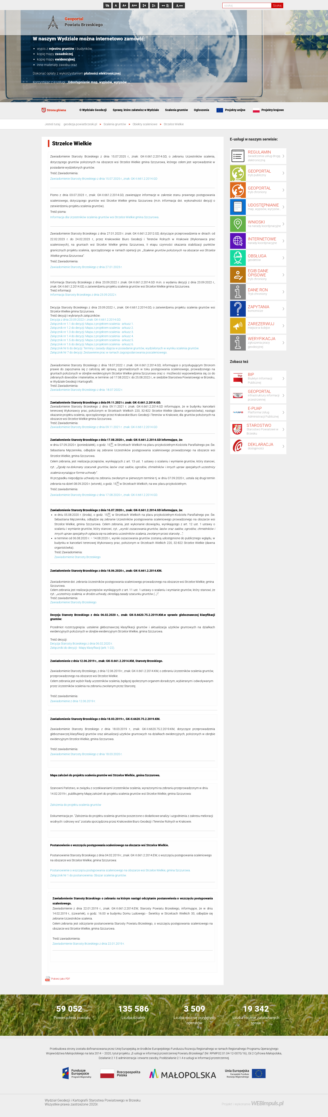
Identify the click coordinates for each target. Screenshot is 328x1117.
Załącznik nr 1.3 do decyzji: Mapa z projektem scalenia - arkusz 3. (92, 332)
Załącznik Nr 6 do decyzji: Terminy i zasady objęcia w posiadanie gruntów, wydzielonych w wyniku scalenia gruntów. (124, 348)
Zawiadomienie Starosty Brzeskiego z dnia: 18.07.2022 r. (86, 389)
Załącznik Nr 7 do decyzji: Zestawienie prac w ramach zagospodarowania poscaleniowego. (108, 352)
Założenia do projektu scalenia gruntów (75, 804)
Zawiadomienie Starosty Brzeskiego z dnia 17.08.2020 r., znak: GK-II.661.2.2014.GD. (104, 495)
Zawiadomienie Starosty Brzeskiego (77, 557)
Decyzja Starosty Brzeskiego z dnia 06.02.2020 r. (81, 643)
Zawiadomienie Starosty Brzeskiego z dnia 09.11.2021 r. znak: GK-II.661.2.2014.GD (103, 427)
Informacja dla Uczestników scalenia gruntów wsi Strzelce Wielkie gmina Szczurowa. (104, 217)
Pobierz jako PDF (57, 978)
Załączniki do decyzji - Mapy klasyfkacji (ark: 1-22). (82, 647)
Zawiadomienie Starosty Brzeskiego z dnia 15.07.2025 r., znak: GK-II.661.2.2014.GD (103, 178)
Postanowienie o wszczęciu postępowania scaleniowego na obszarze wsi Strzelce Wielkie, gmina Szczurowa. (120, 870)
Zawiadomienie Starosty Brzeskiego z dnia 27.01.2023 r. (86, 267)
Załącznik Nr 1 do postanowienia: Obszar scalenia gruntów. (88, 875)
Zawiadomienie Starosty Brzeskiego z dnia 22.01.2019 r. (88, 943)
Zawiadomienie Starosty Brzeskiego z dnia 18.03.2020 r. (86, 754)
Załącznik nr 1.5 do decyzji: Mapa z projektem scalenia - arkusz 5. (92, 340)
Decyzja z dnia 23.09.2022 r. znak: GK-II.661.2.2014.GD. (85, 319)
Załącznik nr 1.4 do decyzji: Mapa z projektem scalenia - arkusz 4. (92, 336)
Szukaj (277, 5)
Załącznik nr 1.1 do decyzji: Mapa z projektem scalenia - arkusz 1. (92, 323)
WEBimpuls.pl (267, 1103)
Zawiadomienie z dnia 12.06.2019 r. (73, 701)
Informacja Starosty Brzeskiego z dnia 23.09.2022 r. (83, 294)
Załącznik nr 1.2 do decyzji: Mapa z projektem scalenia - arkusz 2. (92, 327)
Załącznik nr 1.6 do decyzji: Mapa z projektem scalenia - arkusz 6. (92, 344)
